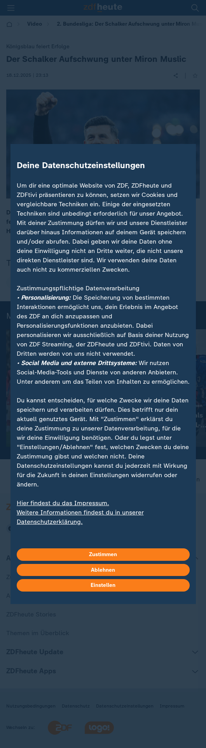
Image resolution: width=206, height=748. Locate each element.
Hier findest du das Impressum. (63, 503)
